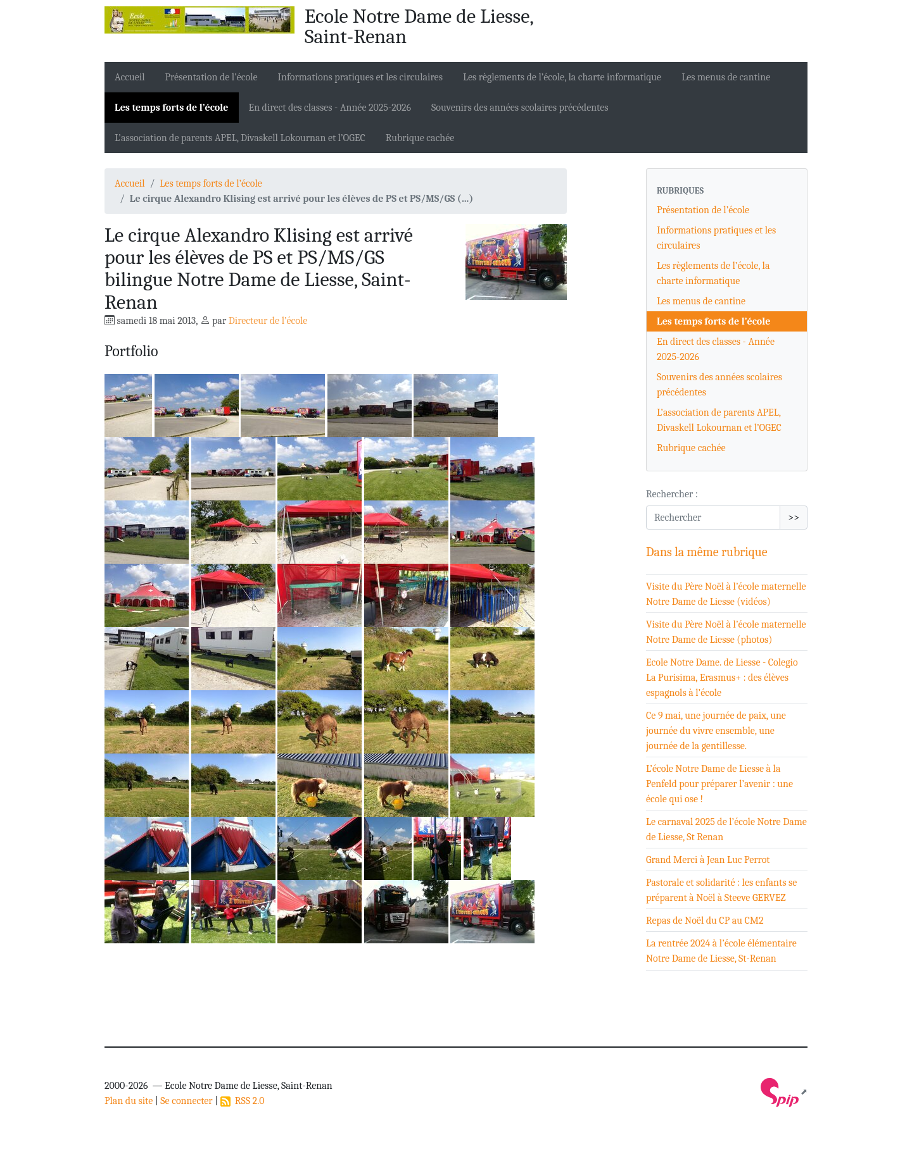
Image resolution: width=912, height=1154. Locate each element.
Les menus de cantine (725, 77)
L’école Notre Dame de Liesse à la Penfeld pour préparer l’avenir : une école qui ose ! (719, 784)
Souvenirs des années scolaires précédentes (519, 107)
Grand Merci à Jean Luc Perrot (708, 860)
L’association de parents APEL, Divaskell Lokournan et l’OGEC (240, 138)
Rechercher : (672, 494)
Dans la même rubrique (707, 552)
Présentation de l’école (211, 77)
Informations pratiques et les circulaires (360, 77)
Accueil (130, 77)
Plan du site (128, 1101)
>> (793, 517)
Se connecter (186, 1101)
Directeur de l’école (268, 320)
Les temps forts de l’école (172, 107)
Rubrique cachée (420, 138)
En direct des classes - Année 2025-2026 (330, 107)
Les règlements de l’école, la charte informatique (562, 77)
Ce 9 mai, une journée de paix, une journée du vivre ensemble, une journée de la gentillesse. (716, 731)
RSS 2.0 (242, 1101)
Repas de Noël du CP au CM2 (705, 920)
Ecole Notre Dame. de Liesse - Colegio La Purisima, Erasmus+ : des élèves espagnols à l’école (722, 677)
